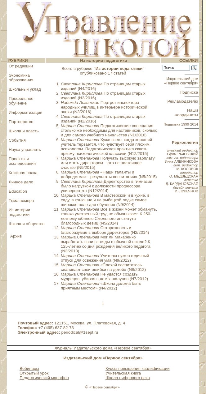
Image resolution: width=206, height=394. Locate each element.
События (17, 140)
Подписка (189, 92)
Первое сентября (104, 387)
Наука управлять (25, 149)
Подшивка (180, 124)
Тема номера (21, 200)
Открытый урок (34, 373)
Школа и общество (27, 223)
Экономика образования (21, 77)
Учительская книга (123, 373)
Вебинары (29, 368)
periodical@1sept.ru (79, 332)
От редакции (21, 66)
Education (18, 191)
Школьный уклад (25, 89)
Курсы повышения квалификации (137, 368)
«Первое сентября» (133, 348)
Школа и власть (24, 131)
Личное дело (21, 182)
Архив (16, 236)
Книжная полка (23, 172)
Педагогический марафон (44, 377)
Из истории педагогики (19, 212)
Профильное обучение (21, 100)
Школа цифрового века (127, 377)
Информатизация (25, 112)
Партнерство (21, 121)
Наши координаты (187, 112)
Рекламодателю (183, 101)
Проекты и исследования (22, 161)
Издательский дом (181, 81)
